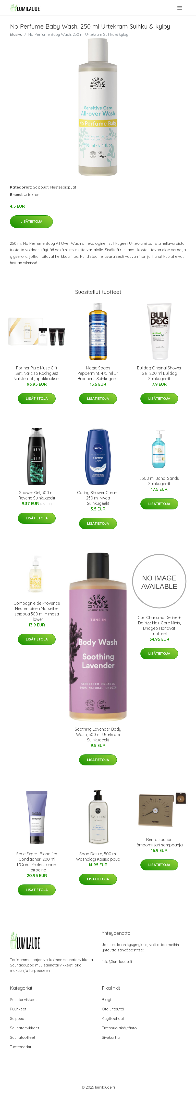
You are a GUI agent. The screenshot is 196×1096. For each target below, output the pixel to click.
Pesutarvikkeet (23, 999)
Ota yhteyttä (113, 1009)
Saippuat (40, 187)
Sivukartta (111, 1037)
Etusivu (16, 34)
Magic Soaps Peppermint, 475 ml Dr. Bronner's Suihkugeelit (98, 373)
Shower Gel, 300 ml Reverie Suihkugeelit (36, 495)
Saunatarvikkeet (24, 1027)
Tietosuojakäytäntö (119, 1027)
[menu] (180, 8)
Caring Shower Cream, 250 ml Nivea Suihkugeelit (98, 498)
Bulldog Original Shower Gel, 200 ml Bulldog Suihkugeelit (159, 373)
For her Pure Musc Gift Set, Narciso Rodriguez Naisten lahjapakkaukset (37, 373)
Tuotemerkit (20, 1046)
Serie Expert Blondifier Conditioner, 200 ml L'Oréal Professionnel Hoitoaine (36, 861)
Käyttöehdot (113, 1018)
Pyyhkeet (18, 1009)
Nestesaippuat (63, 187)
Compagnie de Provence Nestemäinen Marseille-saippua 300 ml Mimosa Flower (37, 611)
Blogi (106, 999)
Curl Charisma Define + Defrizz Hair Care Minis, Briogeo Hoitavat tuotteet (159, 625)
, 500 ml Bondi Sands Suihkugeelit (159, 481)
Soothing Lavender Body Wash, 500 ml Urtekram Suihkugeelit (98, 734)
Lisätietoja (31, 221)
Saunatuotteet (22, 1037)
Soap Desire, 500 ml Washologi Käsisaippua (98, 856)
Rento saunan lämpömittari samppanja (159, 842)
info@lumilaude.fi (117, 961)
